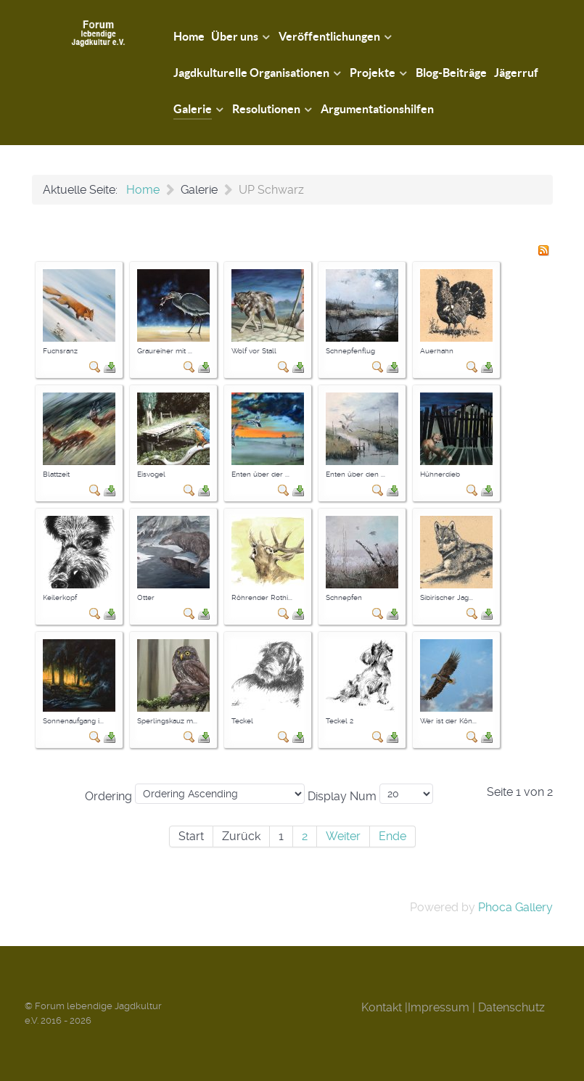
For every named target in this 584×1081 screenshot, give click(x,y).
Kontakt (381, 1007)
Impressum (438, 1007)
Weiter (343, 836)
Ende (392, 836)
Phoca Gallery (515, 907)
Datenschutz (511, 1007)
